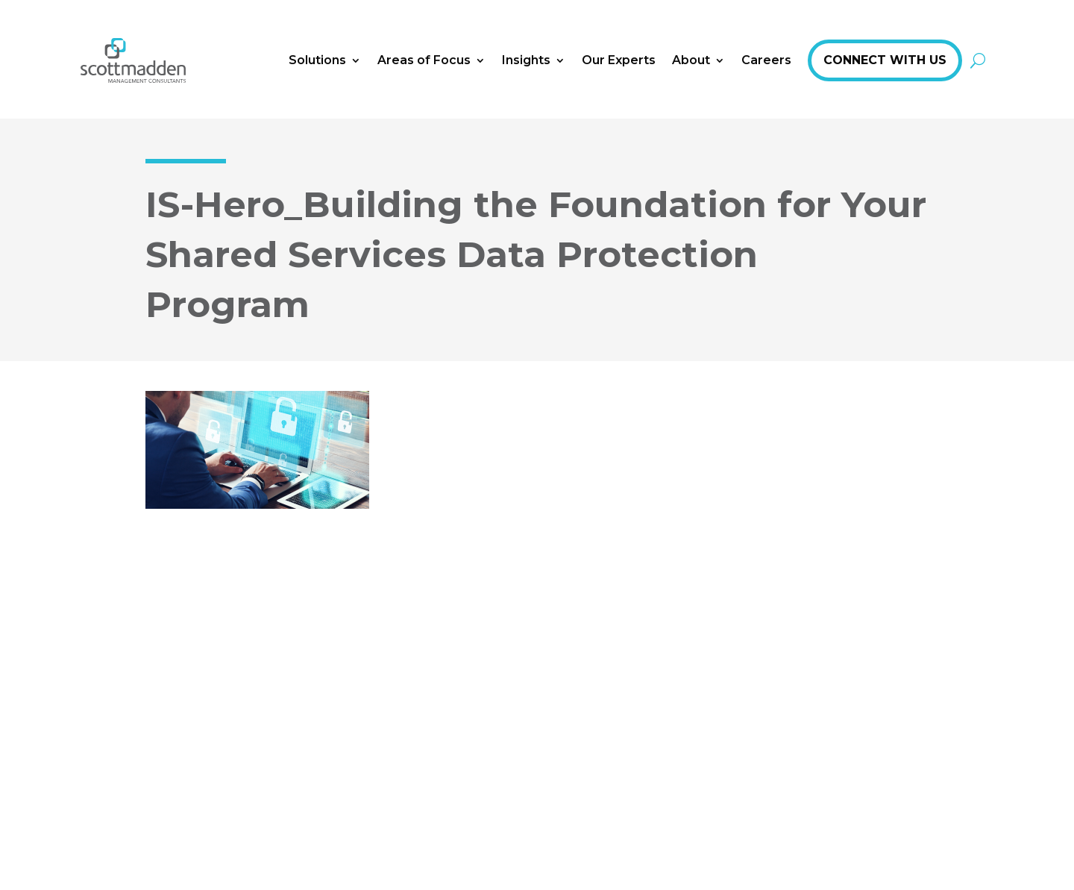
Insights (526, 60)
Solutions (317, 60)
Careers (766, 60)
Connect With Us (884, 60)
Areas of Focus (424, 60)
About (691, 60)
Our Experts (619, 60)
